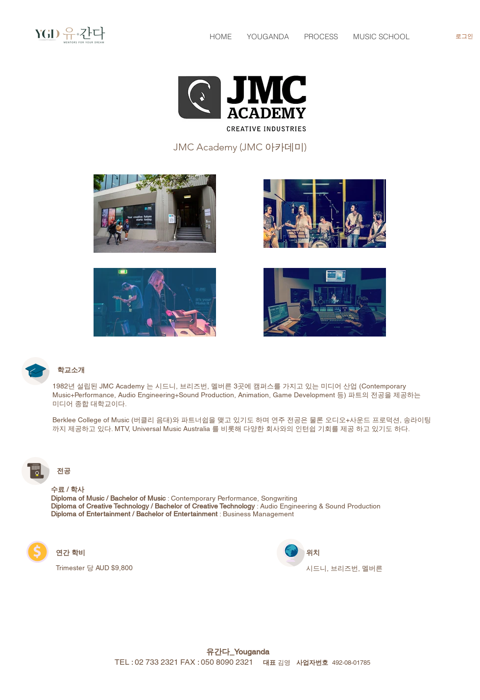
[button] (267, 36)
